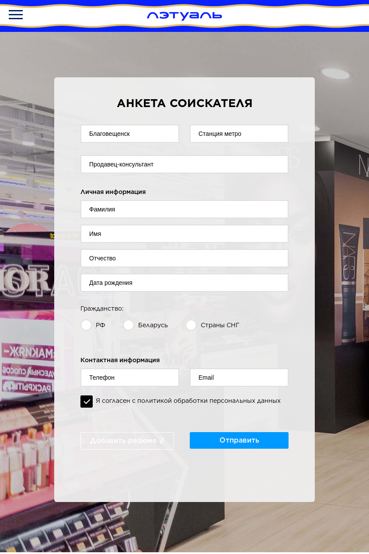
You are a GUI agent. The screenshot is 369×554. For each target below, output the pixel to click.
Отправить (239, 440)
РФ (100, 325)
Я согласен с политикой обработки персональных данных (188, 400)
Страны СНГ (220, 325)
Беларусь (153, 325)
